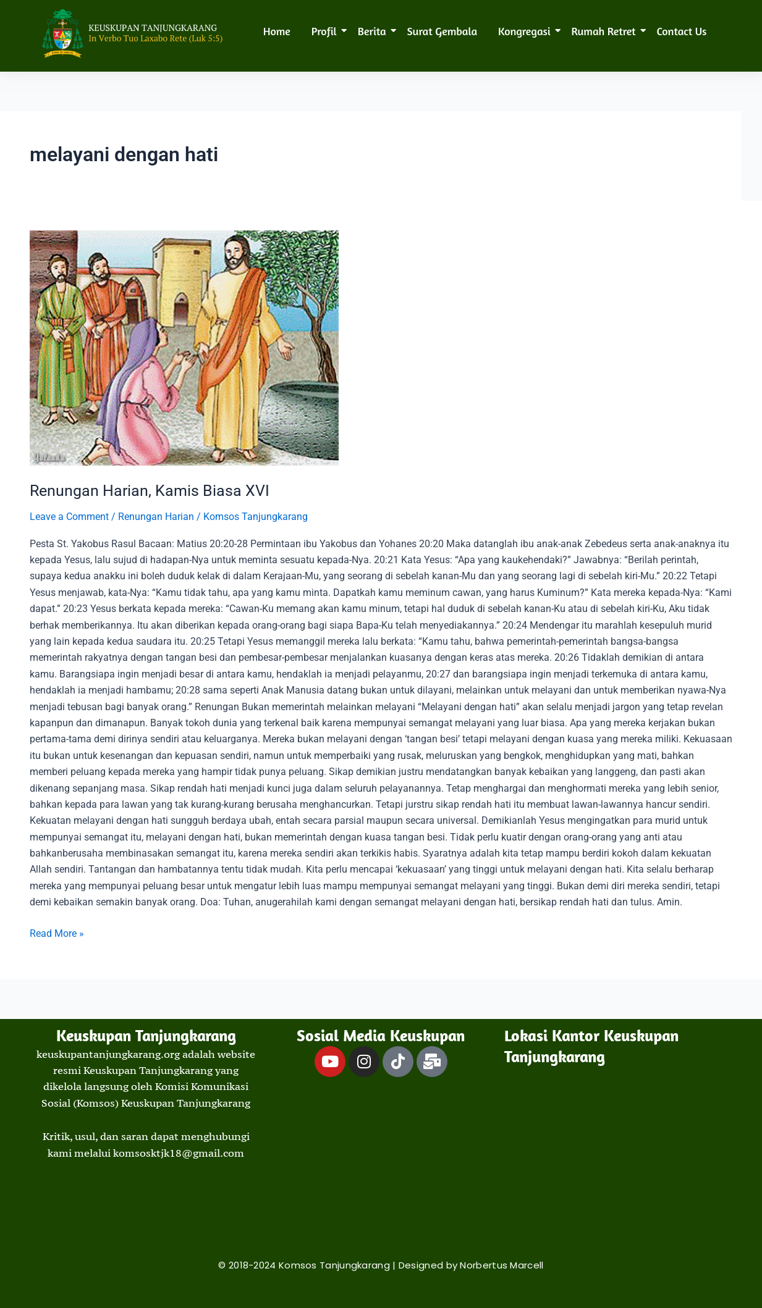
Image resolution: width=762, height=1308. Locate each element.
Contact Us (682, 31)
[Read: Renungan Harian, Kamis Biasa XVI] (381, 348)
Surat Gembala (442, 31)
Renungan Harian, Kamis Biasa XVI (152, 490)
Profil (326, 31)
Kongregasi (526, 31)
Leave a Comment (69, 516)
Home (276, 31)
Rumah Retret (606, 31)
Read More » (57, 932)
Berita (374, 31)
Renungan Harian (156, 516)
